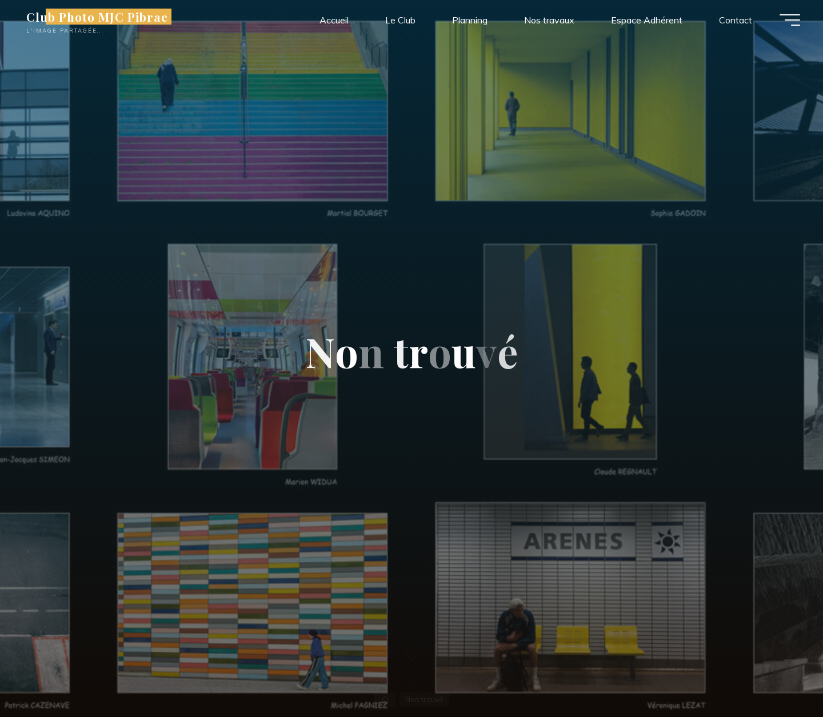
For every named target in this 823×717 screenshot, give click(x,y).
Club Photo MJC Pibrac (97, 17)
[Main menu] (790, 20)
